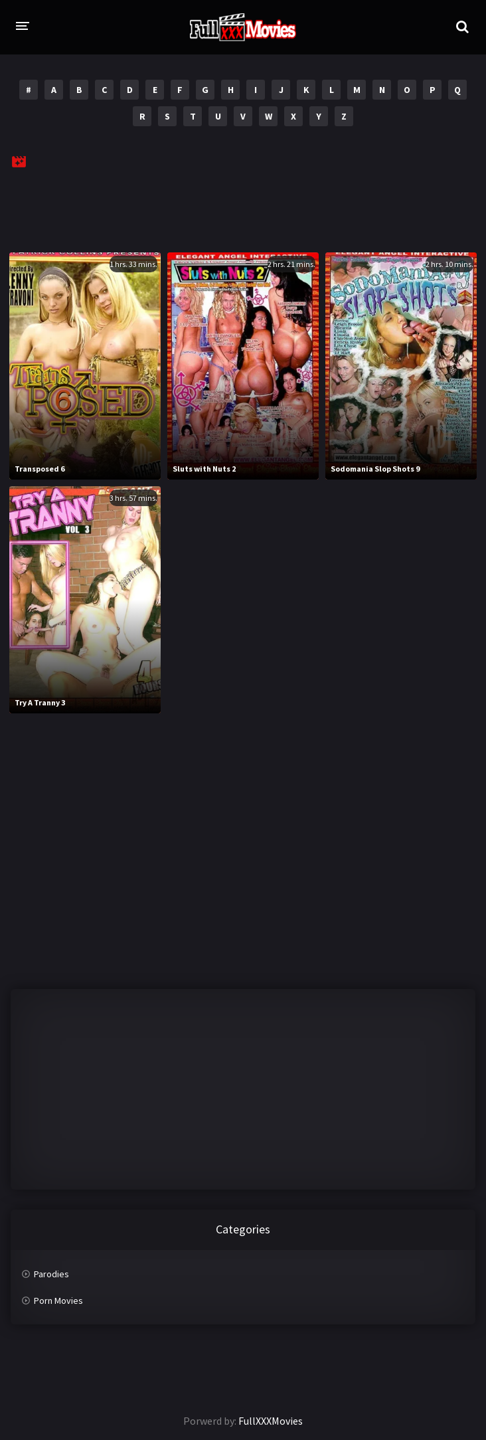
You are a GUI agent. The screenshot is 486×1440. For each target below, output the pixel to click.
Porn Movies (58, 1300)
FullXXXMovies (270, 1420)
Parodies (51, 1274)
